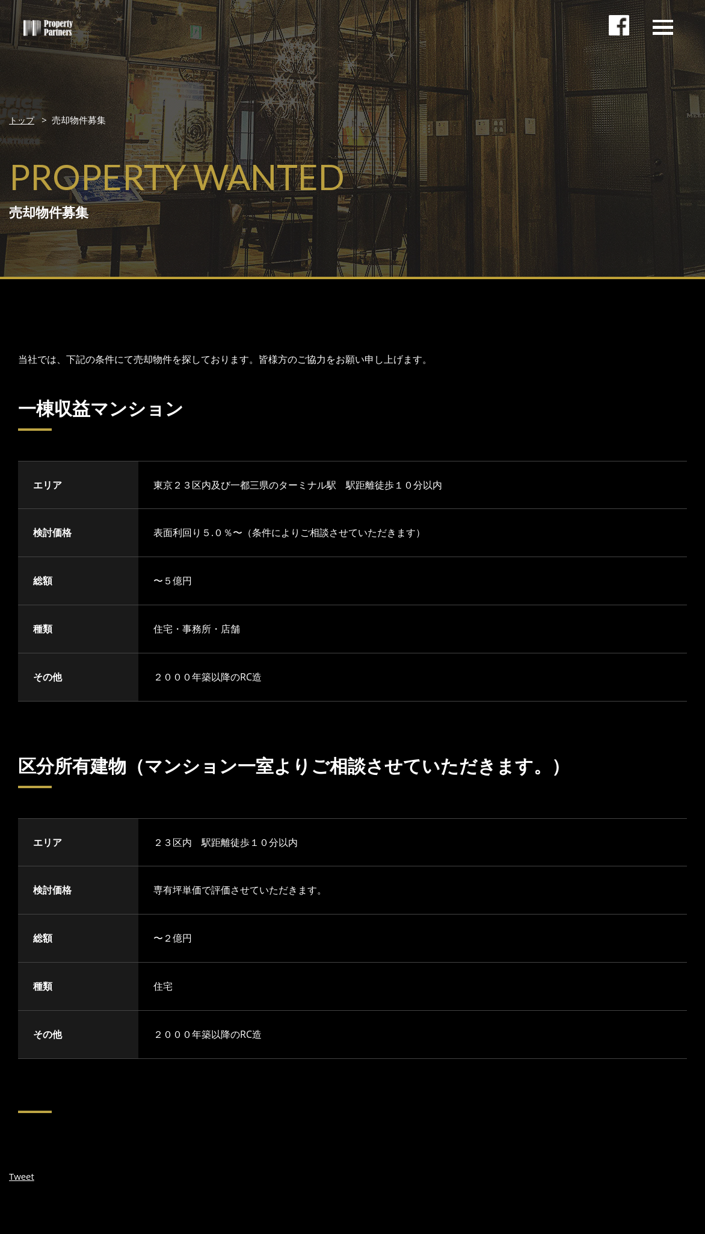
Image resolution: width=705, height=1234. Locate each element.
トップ (22, 120)
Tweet (22, 1175)
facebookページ (621, 33)
